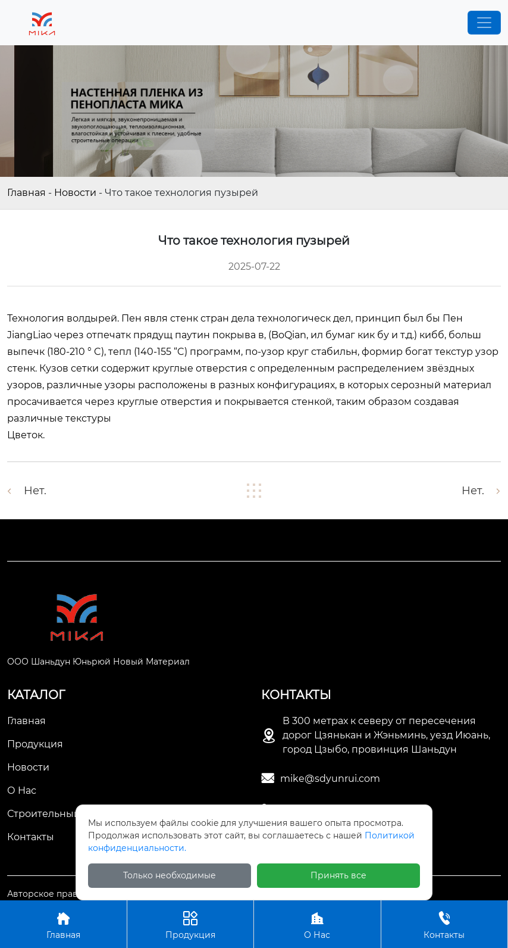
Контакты (444, 924)
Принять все (338, 875)
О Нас (317, 924)
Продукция (190, 924)
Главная (26, 192)
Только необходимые (169, 875)
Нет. (35, 490)
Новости (75, 192)
